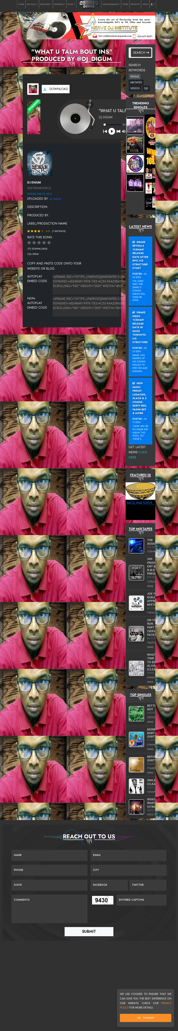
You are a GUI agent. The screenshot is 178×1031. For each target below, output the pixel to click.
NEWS (145, 4)
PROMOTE (135, 4)
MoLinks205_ (140, 503)
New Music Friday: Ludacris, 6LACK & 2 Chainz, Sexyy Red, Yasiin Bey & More (139, 398)
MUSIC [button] (70, 4)
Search (141, 52)
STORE (125, 4)
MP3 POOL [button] (31, 4)
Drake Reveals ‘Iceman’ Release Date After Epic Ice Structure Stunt (140, 255)
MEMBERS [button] (58, 4)
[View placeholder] (39, 163)
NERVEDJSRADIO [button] (110, 4)
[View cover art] (33, 89)
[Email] (129, 855)
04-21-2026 (139, 349)
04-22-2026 (139, 275)
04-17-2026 (139, 420)
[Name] (49, 855)
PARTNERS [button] (45, 4)
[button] (152, 4)
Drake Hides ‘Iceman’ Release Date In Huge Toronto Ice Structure (140, 327)
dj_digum (55, 199)
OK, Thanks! (145, 1018)
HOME (21, 4)
